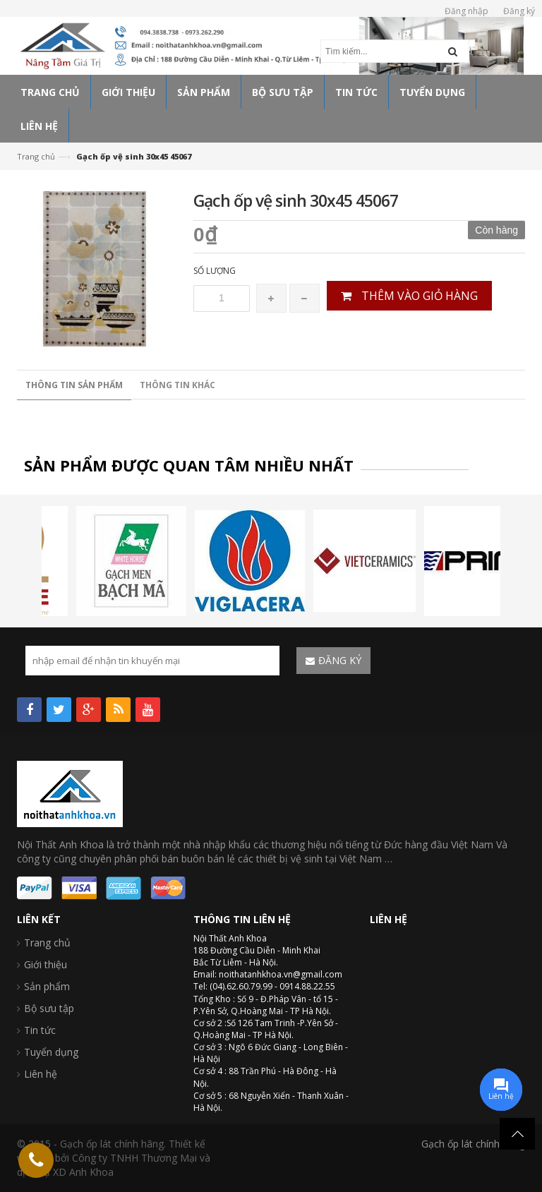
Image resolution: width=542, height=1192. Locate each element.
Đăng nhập (466, 11)
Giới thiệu (45, 964)
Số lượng (214, 271)
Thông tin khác (177, 385)
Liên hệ (40, 1073)
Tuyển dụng (51, 1052)
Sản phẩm (47, 986)
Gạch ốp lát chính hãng (473, 1143)
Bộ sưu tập (49, 1008)
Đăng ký (519, 11)
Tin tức (40, 1030)
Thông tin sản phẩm (74, 385)
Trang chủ (36, 156)
